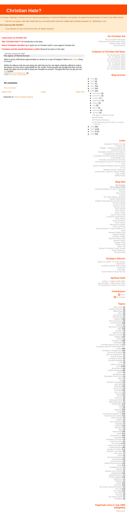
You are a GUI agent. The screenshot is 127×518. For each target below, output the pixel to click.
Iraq (121, 408)
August (96, 103)
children (119, 339)
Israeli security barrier (113, 416)
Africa (120, 313)
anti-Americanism (116, 321)
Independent (117, 404)
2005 (92, 134)
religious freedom (116, 475)
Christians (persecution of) (111, 345)
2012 (92, 84)
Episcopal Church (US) (113, 376)
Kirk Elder (121, 270)
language (119, 424)
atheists (119, 325)
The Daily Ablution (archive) (114, 197)
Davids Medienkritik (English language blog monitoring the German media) (110, 201)
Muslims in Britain (115, 449)
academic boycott (116, 309)
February (96, 110)
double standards (115, 370)
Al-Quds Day (117, 317)
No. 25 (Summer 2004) (116, 61)
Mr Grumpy (12, 74)
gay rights (119, 384)
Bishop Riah (118, 333)
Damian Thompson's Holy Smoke (112, 248)
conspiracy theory (116, 358)
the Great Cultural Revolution (111, 487)
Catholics (118, 337)
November (97, 96)
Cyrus (123, 295)
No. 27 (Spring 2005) (117, 57)
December (97, 93)
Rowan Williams (115, 477)
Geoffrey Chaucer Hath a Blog (113, 266)
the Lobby (118, 491)
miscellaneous (116, 436)
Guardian (118, 390)
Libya (120, 430)
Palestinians (117, 459)
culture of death (116, 364)
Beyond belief (97, 117)
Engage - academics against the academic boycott (112, 149)
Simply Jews (120, 244)
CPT (121, 362)
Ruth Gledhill (120, 209)
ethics (120, 378)
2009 (92, 91)
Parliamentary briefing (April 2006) (111, 41)
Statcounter (120, 511)
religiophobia (116, 473)
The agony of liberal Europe (103, 115)
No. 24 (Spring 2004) (117, 63)
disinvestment (117, 368)
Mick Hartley (120, 219)
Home (43, 92)
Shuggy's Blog (119, 242)
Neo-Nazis (118, 453)
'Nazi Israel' (118, 307)
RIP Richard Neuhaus (100, 120)
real (5, 71)
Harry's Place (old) (118, 215)
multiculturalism (22, 74)
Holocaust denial (116, 400)
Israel (119, 412)
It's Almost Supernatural (115, 217)
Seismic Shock (119, 240)
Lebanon (118, 426)
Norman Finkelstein (115, 457)
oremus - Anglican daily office (113, 281)
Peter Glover (120, 211)
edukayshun (118, 374)
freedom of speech (114, 382)
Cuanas (122, 195)
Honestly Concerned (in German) (112, 160)
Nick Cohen (120, 193)
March (95, 108)
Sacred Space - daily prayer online (111, 283)
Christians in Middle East (112, 351)
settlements (118, 479)
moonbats (118, 437)
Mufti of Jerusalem (115, 445)
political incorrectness (113, 463)
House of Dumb (119, 205)
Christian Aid (120, 146)
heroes (120, 396)
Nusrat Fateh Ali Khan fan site (113, 272)
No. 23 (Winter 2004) (117, 65)
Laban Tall (121, 246)
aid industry (118, 315)
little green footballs (117, 225)
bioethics (119, 331)
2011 (92, 86)
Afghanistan (118, 311)
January (96, 113)
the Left (119, 489)
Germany (118, 386)
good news (118, 388)
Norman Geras (119, 207)
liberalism (119, 428)
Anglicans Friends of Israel (114, 144)
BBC (120, 329)
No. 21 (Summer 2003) (116, 69)
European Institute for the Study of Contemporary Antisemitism (111, 153)
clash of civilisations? (114, 354)
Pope (119, 465)
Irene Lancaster (119, 227)
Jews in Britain (117, 418)
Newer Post (6, 92)
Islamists (118, 410)
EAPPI (120, 372)
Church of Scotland (115, 353)
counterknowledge (115, 360)
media (119, 434)
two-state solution (116, 497)
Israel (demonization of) (112, 414)
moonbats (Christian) (114, 439)
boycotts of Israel (116, 335)
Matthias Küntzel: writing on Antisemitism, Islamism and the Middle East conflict (110, 172)
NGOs (120, 455)
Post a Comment (10, 88)
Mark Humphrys (119, 221)
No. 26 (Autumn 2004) (116, 59)
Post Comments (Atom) (23, 97)
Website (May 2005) (117, 43)
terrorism (118, 485)
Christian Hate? (23, 10)
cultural (75, 59)
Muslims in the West (115, 451)
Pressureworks (119, 45)
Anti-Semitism (116, 323)
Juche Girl (121, 268)
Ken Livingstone (116, 422)
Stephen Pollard (118, 236)
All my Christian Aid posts (115, 40)
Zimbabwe (118, 499)
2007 (92, 129)
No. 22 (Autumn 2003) (116, 67)
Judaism (119, 420)
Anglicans (118, 319)
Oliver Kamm (120, 223)
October (96, 98)
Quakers (119, 469)
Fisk (121, 380)
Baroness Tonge (115, 327)
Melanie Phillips (119, 234)
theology (119, 495)
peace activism (117, 461)
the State (119, 493)
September (97, 101)
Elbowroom (120, 264)
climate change (117, 356)
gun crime (119, 392)
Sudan (119, 483)
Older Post (80, 92)
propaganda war (116, 467)
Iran (120, 406)
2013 (92, 81)
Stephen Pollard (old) (117, 238)
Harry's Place (120, 213)
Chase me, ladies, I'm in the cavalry (111, 262)
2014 (92, 79)
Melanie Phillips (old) (117, 233)
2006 (92, 131)
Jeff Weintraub (119, 252)
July (94, 105)
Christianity (118, 343)
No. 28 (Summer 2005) (116, 55)
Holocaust (119, 398)
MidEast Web (120, 176)
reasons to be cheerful (114, 471)
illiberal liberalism (116, 402)
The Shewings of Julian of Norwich (111, 285)
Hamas (119, 394)
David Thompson (118, 250)
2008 (92, 127)
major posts (117, 432)
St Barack (119, 481)
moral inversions (116, 441)
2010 (92, 88)
